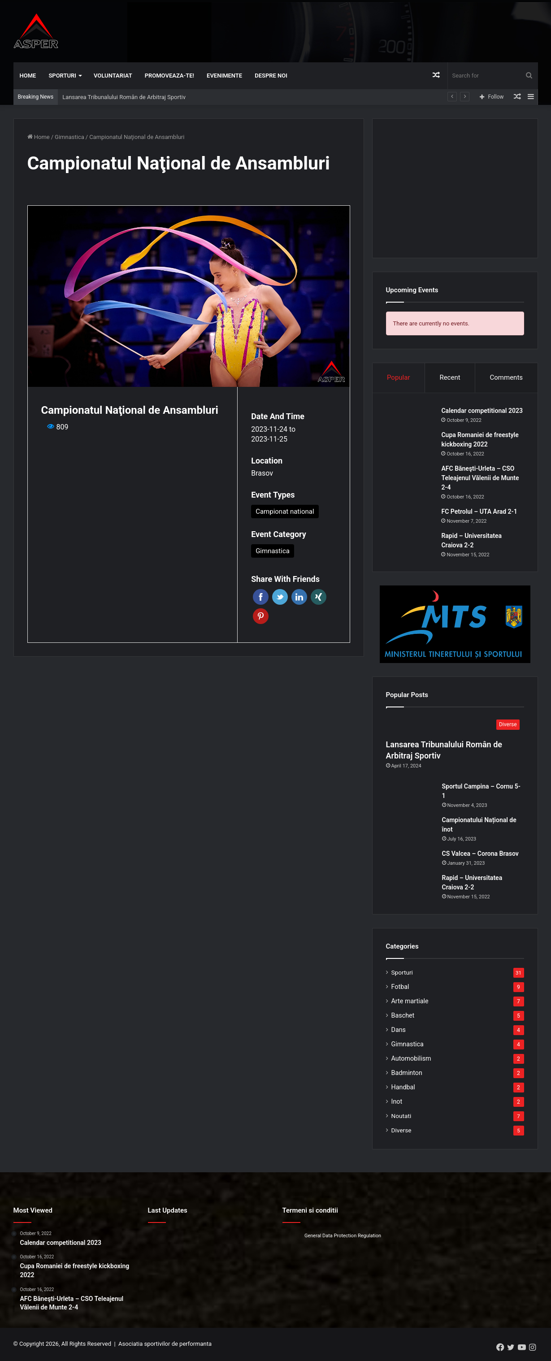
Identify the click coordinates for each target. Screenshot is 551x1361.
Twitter (280, 597)
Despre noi (271, 75)
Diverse (401, 1131)
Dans (398, 1030)
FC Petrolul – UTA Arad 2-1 (480, 512)
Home (28, 75)
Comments (506, 377)
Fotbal (400, 987)
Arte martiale (410, 1002)
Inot (397, 1102)
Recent (449, 377)
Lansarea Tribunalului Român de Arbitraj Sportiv (124, 97)
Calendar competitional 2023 (482, 411)
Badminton (406, 1073)
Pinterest (261, 616)
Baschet (403, 1016)
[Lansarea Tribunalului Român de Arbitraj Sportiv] (455, 726)
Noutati (401, 1116)
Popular (398, 377)
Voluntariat (113, 75)
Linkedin (299, 597)
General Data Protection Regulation (342, 1237)
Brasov (262, 473)
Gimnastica (69, 137)
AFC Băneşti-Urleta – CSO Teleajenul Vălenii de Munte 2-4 (481, 478)
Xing (318, 597)
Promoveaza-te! (169, 75)
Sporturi (62, 75)
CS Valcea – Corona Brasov (480, 854)
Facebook (261, 597)
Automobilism (411, 1059)
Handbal (403, 1088)
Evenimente (224, 75)
